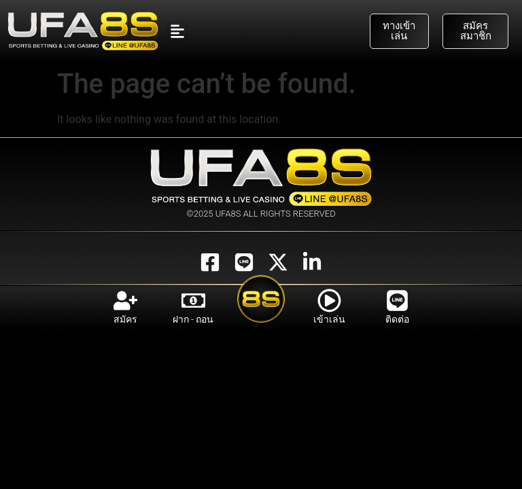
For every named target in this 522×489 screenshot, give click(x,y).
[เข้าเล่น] (329, 300)
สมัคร (125, 319)
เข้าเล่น (329, 319)
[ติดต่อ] (397, 300)
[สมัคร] (125, 300)
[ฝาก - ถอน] (193, 300)
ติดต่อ (397, 319)
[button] (177, 31)
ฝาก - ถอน (193, 319)
